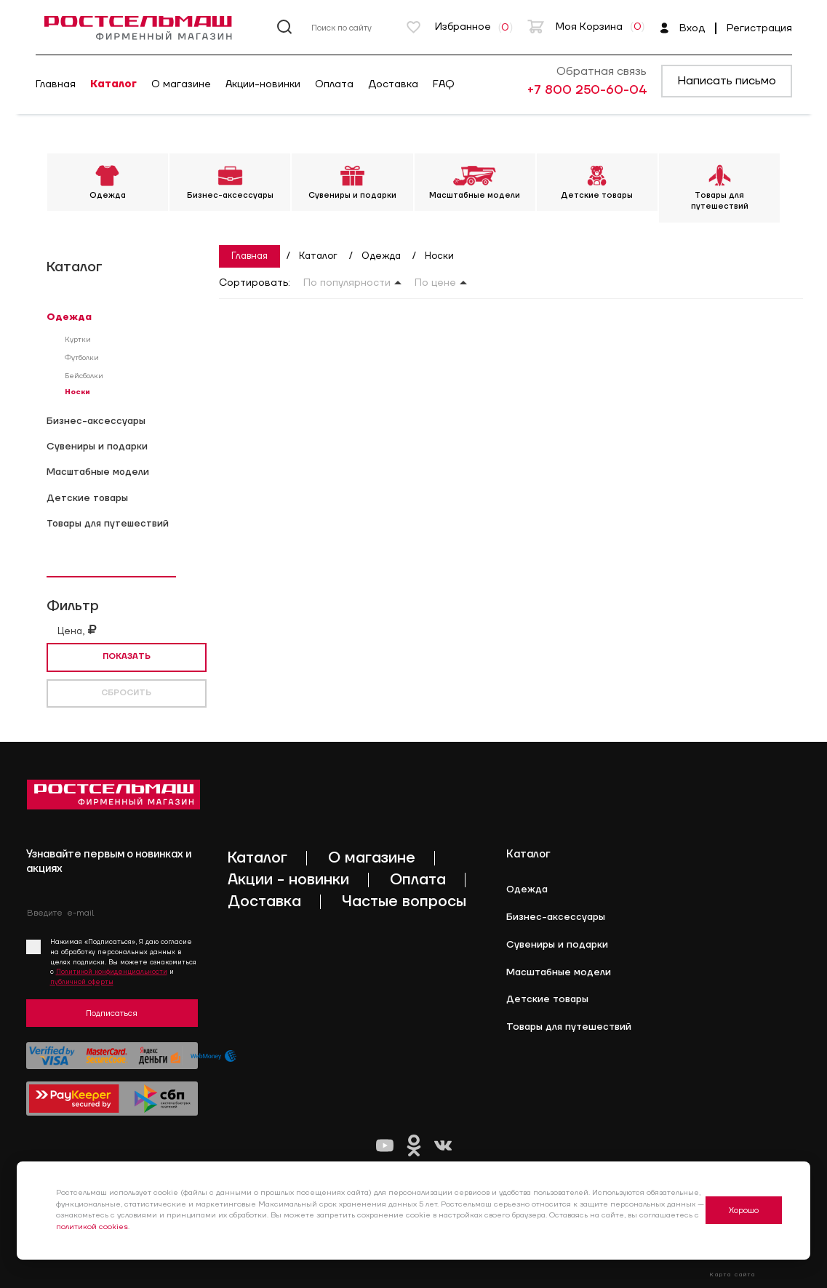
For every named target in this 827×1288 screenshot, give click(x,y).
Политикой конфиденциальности (111, 971)
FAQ (444, 84)
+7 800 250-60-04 (587, 90)
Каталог (113, 84)
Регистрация (759, 28)
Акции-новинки (262, 84)
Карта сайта (732, 1275)
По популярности (347, 282)
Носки (77, 392)
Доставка (393, 84)
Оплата (334, 84)
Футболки (82, 357)
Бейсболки (84, 376)
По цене (435, 282)
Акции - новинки (288, 879)
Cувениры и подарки (97, 446)
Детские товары (87, 498)
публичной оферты (81, 981)
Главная (56, 84)
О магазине (181, 84)
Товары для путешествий (108, 523)
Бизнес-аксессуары (96, 421)
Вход (682, 28)
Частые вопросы (404, 901)
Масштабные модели (98, 472)
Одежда (69, 317)
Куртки (78, 339)
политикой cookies (92, 1227)
